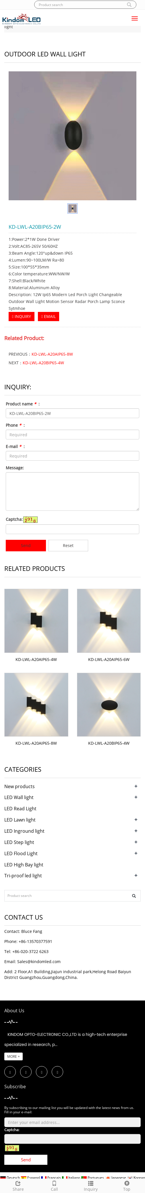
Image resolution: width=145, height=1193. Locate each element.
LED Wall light (19, 797)
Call (54, 1185)
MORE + (13, 1056)
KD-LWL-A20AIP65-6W (108, 659)
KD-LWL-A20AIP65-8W (52, 354)
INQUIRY (21, 316)
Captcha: (14, 519)
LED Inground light (24, 831)
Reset (68, 545)
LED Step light (19, 842)
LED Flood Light (21, 853)
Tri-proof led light (23, 875)
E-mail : (15, 446)
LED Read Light (20, 808)
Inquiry (91, 1185)
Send (26, 545)
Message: (15, 467)
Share (18, 1185)
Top (127, 1185)
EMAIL (48, 316)
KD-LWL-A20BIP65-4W (43, 362)
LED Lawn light (20, 820)
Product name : (23, 404)
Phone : (15, 425)
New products (19, 786)
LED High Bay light (23, 865)
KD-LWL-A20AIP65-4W (36, 659)
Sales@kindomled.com (39, 961)
